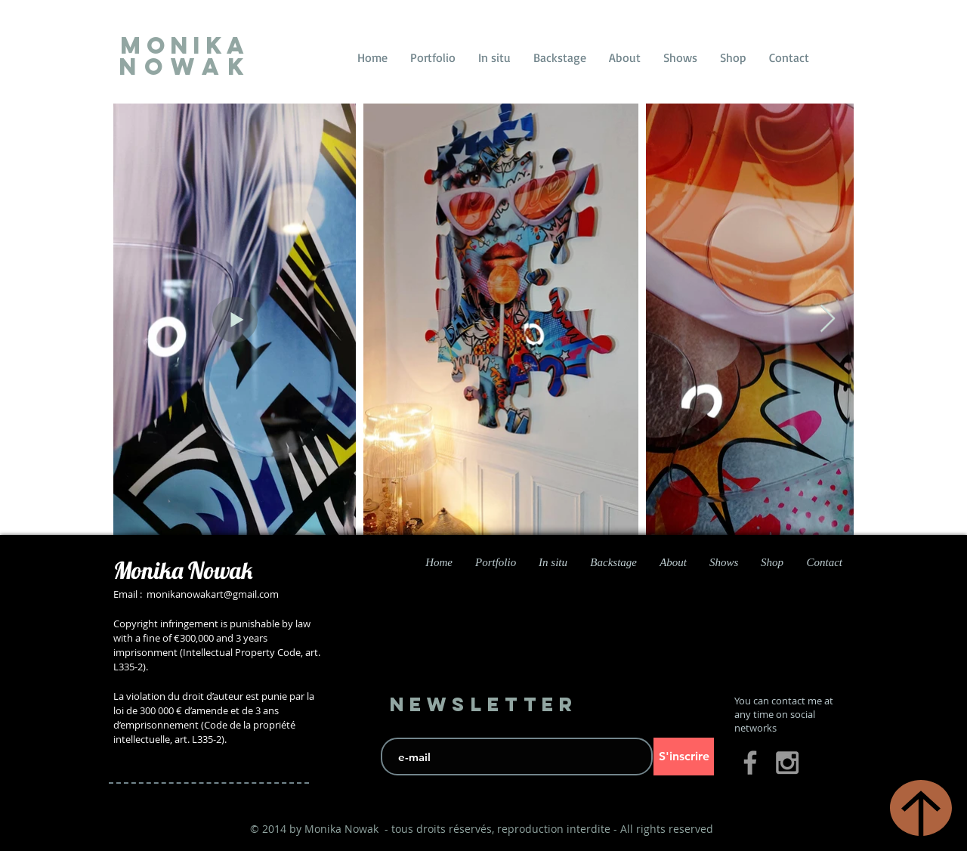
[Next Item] (827, 319)
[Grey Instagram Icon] (787, 762)
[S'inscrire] (683, 756)
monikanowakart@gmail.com (213, 594)
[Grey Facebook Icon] (750, 762)
